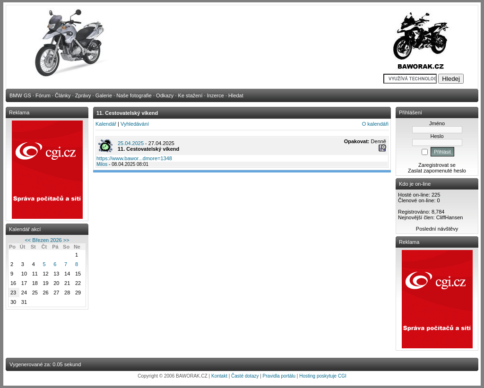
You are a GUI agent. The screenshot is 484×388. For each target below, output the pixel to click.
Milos (101, 164)
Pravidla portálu (279, 376)
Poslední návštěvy (437, 229)
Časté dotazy (245, 376)
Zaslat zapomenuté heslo (437, 170)
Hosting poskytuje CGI (322, 376)
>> (66, 240)
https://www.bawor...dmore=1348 (134, 158)
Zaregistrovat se (437, 165)
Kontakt (219, 376)
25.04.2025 (131, 143)
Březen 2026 (46, 240)
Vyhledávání (135, 124)
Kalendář (105, 124)
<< (28, 240)
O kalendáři (375, 124)
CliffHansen (449, 217)
